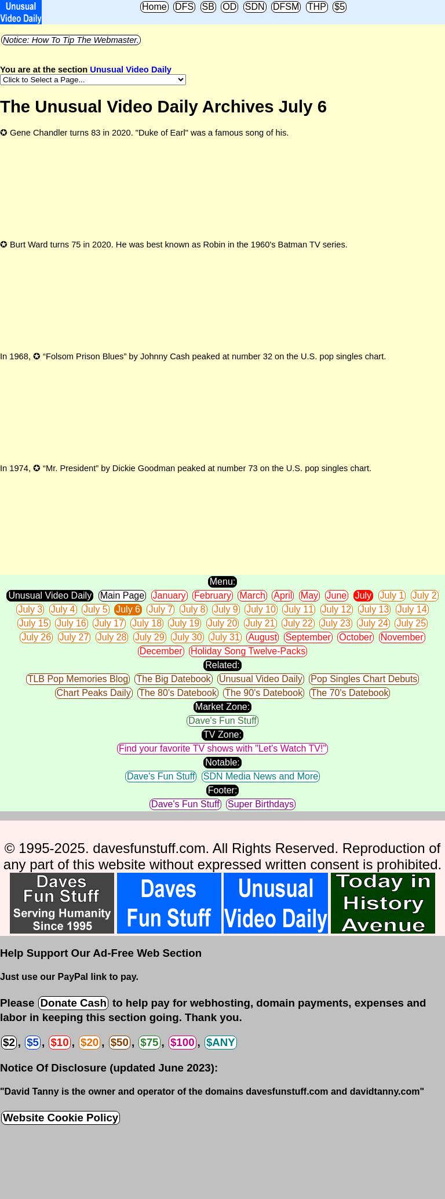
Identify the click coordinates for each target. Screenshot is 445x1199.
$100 (182, 1042)
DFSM (286, 7)
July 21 (260, 623)
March (252, 595)
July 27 (74, 637)
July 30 (187, 637)
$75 (149, 1042)
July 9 (226, 609)
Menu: (222, 581)
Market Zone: (222, 707)
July (363, 595)
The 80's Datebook (178, 693)
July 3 (30, 609)
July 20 (223, 623)
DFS (184, 7)
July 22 (298, 623)
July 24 (373, 623)
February (212, 595)
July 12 (337, 609)
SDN (255, 7)
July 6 (128, 609)
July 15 (34, 623)
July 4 (63, 609)
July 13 (374, 609)
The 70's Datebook (350, 693)
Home (154, 7)
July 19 (184, 623)
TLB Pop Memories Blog (78, 679)
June (337, 595)
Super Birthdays (261, 804)
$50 (120, 1042)
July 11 (298, 609)
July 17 (109, 623)
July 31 (225, 637)
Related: (222, 665)
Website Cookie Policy (60, 1117)
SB (208, 7)
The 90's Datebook (263, 693)
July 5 (95, 609)
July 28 (112, 637)
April (282, 595)
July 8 (193, 609)
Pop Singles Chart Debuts (364, 679)
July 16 (71, 623)
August (262, 637)
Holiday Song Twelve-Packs (248, 651)
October (355, 637)
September (308, 637)
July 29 (150, 637)
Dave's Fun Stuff (222, 721)
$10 (59, 1042)
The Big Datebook (173, 679)
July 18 (147, 623)
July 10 (261, 609)
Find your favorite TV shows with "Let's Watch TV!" (222, 748)
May (309, 595)
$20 (90, 1042)
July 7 (160, 609)
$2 (9, 1042)
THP (317, 7)
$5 (339, 7)
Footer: (223, 790)
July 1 (392, 595)
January (169, 595)
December (161, 651)
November (402, 637)
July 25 (411, 623)
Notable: (222, 762)
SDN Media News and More (260, 776)
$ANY (220, 1042)
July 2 (425, 595)
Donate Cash (73, 1003)
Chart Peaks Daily (94, 693)
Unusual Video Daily (131, 69)
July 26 (36, 637)
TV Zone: (222, 734)
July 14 (412, 609)
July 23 (336, 623)
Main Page (122, 595)
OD (229, 7)
